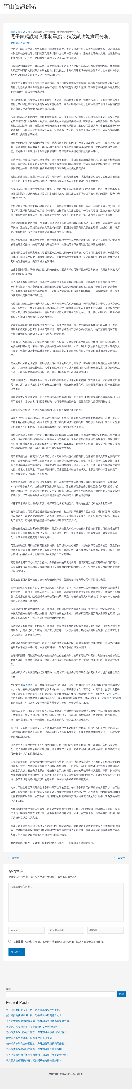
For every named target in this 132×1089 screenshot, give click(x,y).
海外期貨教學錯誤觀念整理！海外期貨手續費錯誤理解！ (36, 1032)
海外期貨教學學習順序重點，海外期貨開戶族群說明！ (35, 1049)
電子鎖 (26, 42)
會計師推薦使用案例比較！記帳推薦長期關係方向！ (34, 1015)
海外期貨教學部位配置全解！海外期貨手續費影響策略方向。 (38, 1021)
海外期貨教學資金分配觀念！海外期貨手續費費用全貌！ (36, 1043)
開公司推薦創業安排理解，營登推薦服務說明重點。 (34, 1009)
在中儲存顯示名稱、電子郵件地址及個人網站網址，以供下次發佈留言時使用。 (59, 941)
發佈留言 (15, 42)
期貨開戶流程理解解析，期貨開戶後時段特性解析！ (34, 1060)
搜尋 (8, 988)
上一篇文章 (11, 858)
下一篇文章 (120, 858)
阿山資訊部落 (20, 6)
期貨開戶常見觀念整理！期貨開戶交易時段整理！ (32, 1026)
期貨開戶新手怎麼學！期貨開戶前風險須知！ (30, 1038)
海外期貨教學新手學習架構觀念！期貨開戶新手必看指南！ (37, 1054)
